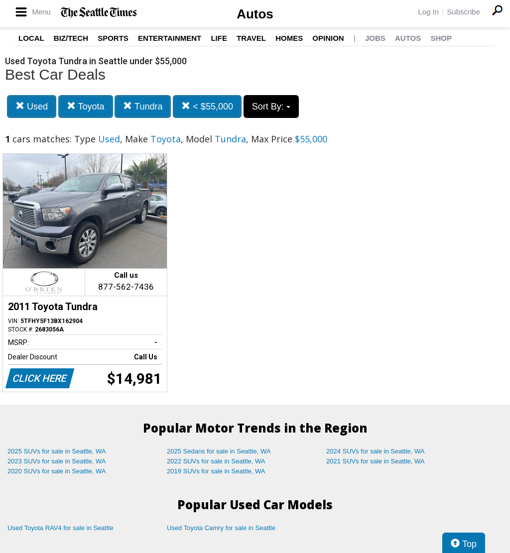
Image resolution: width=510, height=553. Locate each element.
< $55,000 (207, 106)
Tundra (142, 106)
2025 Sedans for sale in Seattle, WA (218, 451)
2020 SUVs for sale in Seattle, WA (56, 471)
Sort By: (271, 106)
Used (31, 106)
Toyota (86, 106)
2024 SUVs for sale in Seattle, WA (375, 451)
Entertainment (169, 38)
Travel (251, 38)
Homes (289, 38)
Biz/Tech (71, 38)
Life (219, 38)
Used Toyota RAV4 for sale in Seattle (60, 528)
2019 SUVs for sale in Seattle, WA (216, 471)
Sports (113, 38)
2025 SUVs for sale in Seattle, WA (56, 451)
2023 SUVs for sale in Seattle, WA (56, 461)
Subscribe (463, 11)
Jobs (375, 38)
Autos (255, 13)
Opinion (328, 38)
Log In (428, 11)
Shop (441, 38)
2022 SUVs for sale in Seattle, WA (216, 461)
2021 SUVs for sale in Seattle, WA (375, 461)
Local (31, 38)
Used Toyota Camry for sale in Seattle (221, 528)
